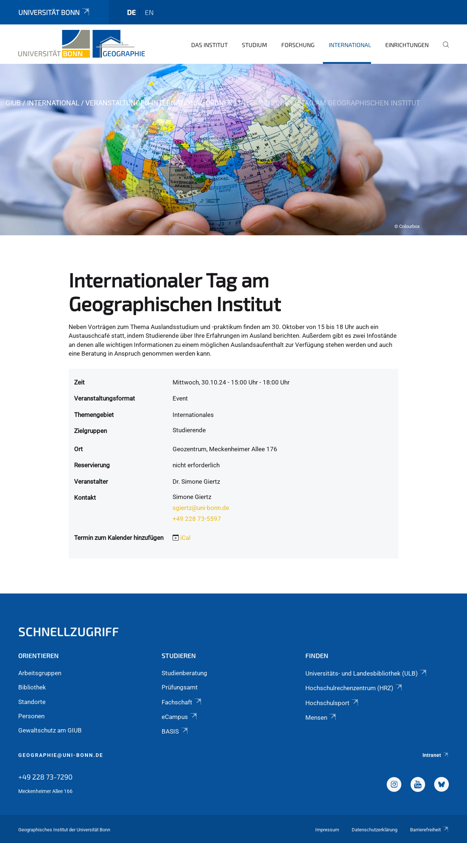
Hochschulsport (332, 703)
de (131, 12)
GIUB (13, 103)
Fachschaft (182, 702)
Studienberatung (184, 673)
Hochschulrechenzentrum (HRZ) (354, 688)
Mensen (321, 717)
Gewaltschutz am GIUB (50, 730)
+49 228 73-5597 (197, 518)
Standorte (32, 701)
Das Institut (209, 44)
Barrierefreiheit (429, 829)
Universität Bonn (54, 12)
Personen (31, 716)
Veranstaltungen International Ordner (158, 103)
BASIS (175, 731)
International (350, 44)
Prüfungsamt (180, 687)
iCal (185, 537)
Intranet (435, 755)
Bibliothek (32, 687)
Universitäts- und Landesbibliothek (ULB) (366, 673)
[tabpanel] (233, 149)
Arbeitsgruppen (39, 673)
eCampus (180, 716)
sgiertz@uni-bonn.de (201, 507)
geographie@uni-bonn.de (60, 755)
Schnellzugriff (68, 631)
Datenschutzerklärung (374, 829)
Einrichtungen (407, 44)
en (149, 12)
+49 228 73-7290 (45, 776)
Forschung (297, 44)
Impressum (327, 829)
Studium (254, 44)
